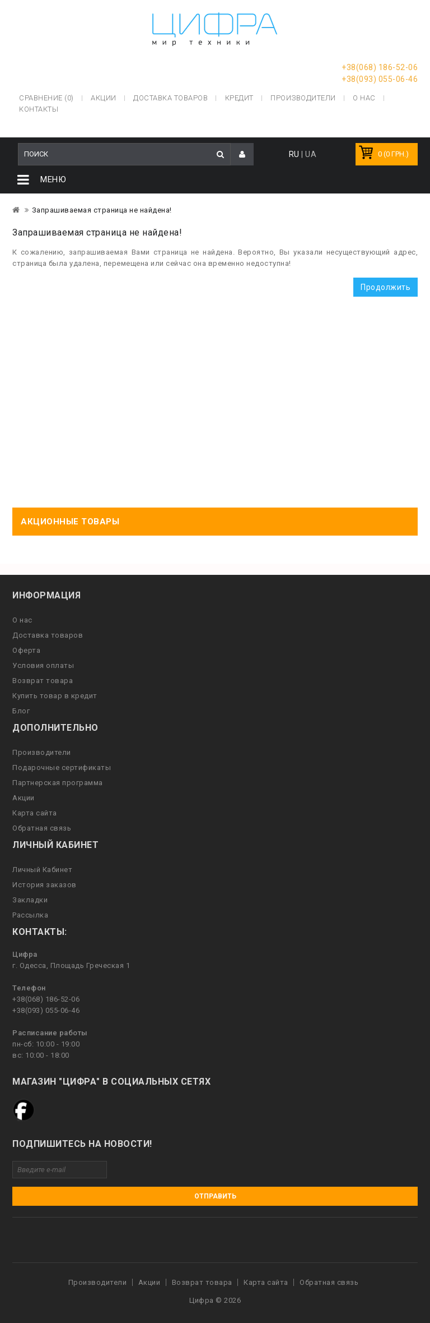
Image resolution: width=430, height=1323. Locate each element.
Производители (303, 98)
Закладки (30, 900)
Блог (21, 711)
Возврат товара (42, 680)
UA (310, 154)
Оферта (26, 650)
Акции (23, 798)
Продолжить (385, 287)
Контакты (38, 109)
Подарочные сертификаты (61, 767)
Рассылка (30, 915)
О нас (22, 620)
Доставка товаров (47, 635)
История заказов (44, 885)
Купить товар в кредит (54, 696)
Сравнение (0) (46, 98)
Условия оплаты (43, 665)
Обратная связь (41, 828)
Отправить (215, 1196)
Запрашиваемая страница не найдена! (102, 210)
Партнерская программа (57, 782)
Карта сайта (34, 813)
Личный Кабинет (42, 869)
